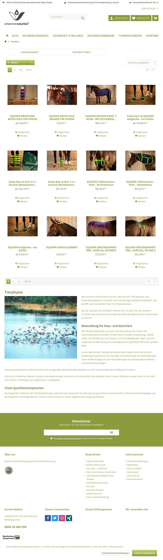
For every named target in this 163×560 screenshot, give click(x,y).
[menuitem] (148, 8)
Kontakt (90, 486)
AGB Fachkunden (95, 461)
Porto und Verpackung (98, 497)
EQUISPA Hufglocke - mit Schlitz (22, 249)
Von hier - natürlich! (97, 468)
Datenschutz (133, 475)
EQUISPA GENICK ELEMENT (62, 247)
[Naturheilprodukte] (35, 36)
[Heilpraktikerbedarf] (101, 36)
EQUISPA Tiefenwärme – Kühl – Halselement (140, 183)
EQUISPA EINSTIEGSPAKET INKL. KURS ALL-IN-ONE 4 (140, 249)
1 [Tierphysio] (9, 69)
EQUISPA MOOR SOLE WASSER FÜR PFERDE (62, 118)
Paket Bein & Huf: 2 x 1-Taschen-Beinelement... (22, 183)
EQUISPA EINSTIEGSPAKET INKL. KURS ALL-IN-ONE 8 (101, 249)
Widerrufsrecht (94, 493)
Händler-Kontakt (95, 490)
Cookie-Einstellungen (137, 461)
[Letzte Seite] (21, 69)
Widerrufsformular (96, 464)
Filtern (13, 62)
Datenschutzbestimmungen (69, 438)
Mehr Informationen (113, 546)
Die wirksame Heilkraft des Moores (100, 477)
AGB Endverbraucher (97, 482)
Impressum (133, 472)
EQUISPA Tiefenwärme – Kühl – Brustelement (101, 183)
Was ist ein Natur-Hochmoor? (101, 472)
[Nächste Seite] (15, 69)
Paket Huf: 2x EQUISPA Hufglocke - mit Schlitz (140, 118)
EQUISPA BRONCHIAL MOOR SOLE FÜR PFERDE (22, 118)
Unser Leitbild (134, 468)
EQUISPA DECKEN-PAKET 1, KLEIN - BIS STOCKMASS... (101, 118)
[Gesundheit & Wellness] (68, 36)
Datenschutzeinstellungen (115, 553)
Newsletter (132, 464)
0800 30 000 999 (16, 527)
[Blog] (15, 36)
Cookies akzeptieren (144, 553)
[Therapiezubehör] (130, 36)
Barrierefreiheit (135, 479)
